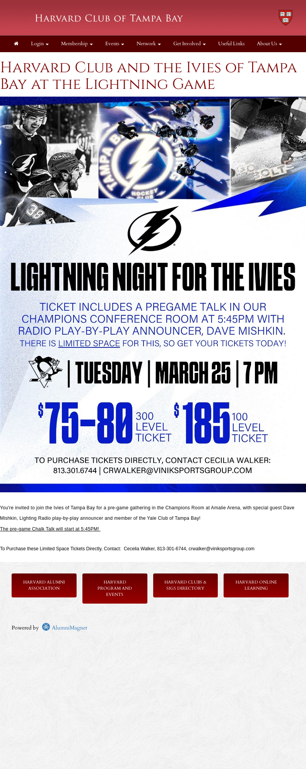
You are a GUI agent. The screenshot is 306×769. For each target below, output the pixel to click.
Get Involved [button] (189, 44)
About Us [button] (269, 44)
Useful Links (231, 44)
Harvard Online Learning (256, 585)
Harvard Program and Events (114, 588)
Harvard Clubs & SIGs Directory (185, 585)
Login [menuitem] (40, 44)
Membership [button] (77, 44)
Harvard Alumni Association (44, 585)
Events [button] (114, 44)
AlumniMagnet (64, 627)
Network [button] (149, 44)
